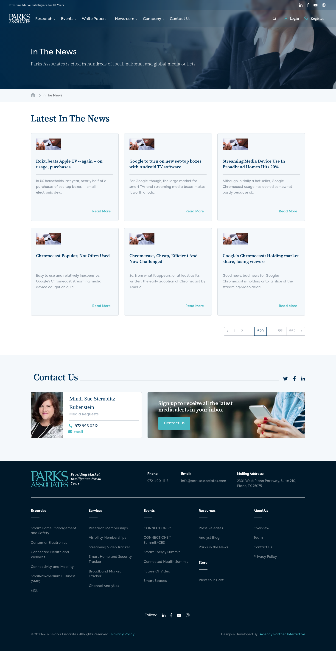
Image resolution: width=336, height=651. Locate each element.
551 (280, 331)
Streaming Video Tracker (109, 547)
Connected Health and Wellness (50, 555)
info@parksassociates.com (203, 481)
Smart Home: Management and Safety (53, 531)
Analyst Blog (209, 537)
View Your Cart (211, 580)
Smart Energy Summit (162, 552)
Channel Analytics (104, 586)
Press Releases (211, 528)
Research (43, 19)
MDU (35, 591)
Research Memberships (108, 528)
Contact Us (180, 19)
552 (292, 331)
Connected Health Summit (166, 562)
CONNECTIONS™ (157, 528)
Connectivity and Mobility (52, 567)
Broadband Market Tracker (105, 574)
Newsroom (124, 19)
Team (258, 537)
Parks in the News (213, 547)
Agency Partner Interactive (282, 634)
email (78, 431)
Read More (101, 211)
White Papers (94, 19)
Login (292, 18)
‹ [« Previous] (227, 331)
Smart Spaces (155, 581)
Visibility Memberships (107, 537)
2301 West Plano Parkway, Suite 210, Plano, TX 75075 (266, 483)
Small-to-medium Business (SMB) (53, 579)
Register (314, 18)
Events (67, 19)
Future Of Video (157, 571)
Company (152, 19)
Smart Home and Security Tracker (110, 559)
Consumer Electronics (49, 542)
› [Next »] (301, 331)
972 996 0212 (86, 426)
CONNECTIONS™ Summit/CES (157, 540)
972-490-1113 (157, 481)
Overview (261, 528)
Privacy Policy (265, 556)
